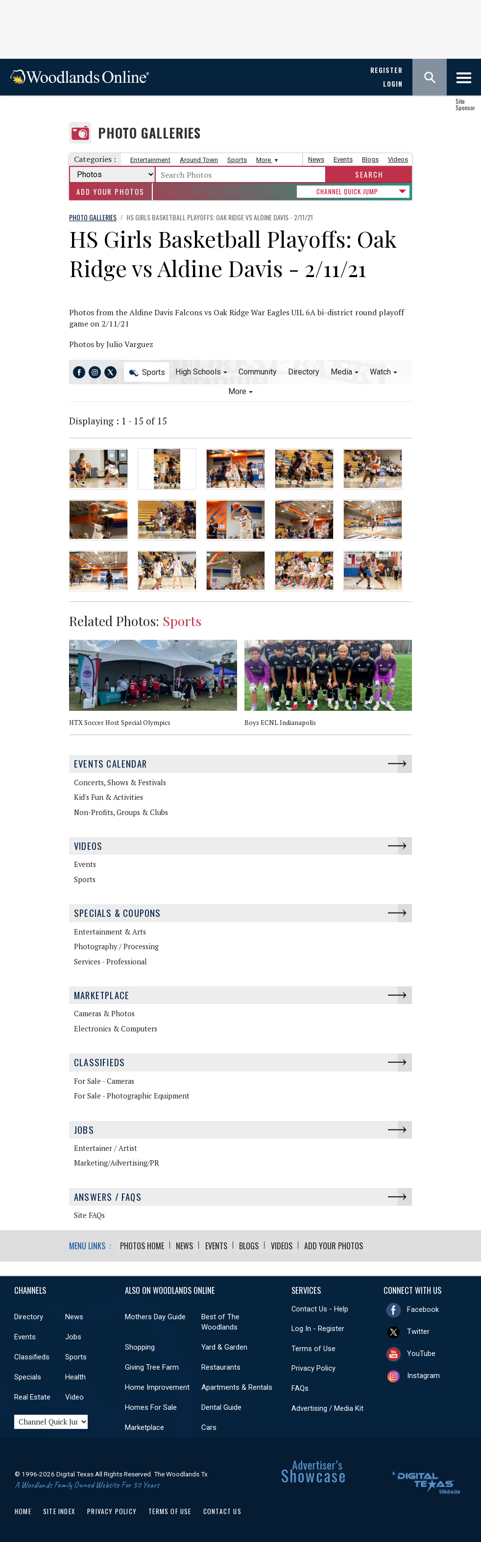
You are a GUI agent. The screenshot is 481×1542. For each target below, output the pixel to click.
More (265, 160)
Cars (208, 1426)
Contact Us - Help (319, 1307)
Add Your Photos (110, 192)
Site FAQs (89, 1214)
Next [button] (409, 624)
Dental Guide (221, 1406)
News (316, 159)
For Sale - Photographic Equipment (132, 1094)
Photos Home (142, 1244)
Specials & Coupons (117, 911)
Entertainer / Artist (105, 1146)
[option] (156, 686)
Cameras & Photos (104, 1012)
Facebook (423, 1308)
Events (343, 159)
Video (74, 1395)
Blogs (370, 159)
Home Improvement (157, 1385)
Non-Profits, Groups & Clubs (121, 811)
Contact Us (222, 1510)
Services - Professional (110, 960)
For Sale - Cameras (104, 1079)
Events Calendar (110, 762)
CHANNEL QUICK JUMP (347, 191)
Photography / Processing (116, 945)
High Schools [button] (198, 371)
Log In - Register (317, 1327)
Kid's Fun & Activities (108, 796)
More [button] (237, 391)
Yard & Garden (224, 1345)
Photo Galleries (149, 132)
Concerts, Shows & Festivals (120, 781)
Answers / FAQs (108, 1195)
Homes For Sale (151, 1406)
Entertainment (150, 160)
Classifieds (99, 1061)
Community (258, 371)
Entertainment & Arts (110, 930)
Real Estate (32, 1395)
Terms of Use (313, 1347)
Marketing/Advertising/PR (116, 1162)
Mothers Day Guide (155, 1315)
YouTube (421, 1352)
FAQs (300, 1386)
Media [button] (341, 371)
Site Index (59, 1510)
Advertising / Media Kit (327, 1406)
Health (75, 1375)
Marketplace (101, 994)
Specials (27, 1375)
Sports (237, 160)
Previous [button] (395, 624)
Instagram (423, 1374)
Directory (303, 371)
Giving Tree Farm (152, 1365)
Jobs (84, 1128)
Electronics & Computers (115, 1027)
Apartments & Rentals (236, 1385)
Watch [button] (380, 371)
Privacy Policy (313, 1366)
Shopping (140, 1345)
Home (23, 1510)
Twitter (418, 1330)
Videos (398, 159)
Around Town (199, 160)
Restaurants (220, 1365)
